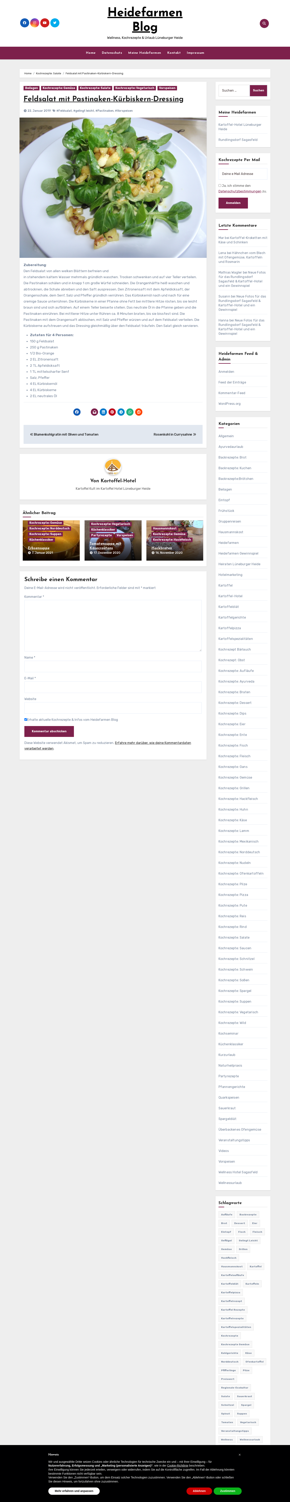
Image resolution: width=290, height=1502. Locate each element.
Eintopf (224, 500)
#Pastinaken (104, 111)
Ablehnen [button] (199, 1491)
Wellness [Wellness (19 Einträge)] (227, 1439)
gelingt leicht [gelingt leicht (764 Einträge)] (248, 1240)
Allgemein (226, 436)
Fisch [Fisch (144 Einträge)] (241, 1231)
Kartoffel (226, 585)
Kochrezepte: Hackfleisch (172, 540)
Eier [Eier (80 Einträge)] (254, 1223)
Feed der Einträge (232, 382)
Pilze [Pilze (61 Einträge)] (246, 1370)
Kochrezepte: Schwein (236, 969)
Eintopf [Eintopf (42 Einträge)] (226, 1231)
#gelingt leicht (83, 111)
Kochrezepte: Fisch (233, 745)
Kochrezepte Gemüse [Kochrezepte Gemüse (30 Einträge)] (235, 1344)
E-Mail (30, 677)
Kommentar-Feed (232, 393)
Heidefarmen (229, 543)
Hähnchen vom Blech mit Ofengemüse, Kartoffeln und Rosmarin (242, 257)
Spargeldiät (227, 1119)
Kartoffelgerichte (232, 617)
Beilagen (31, 88)
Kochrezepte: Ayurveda (237, 681)
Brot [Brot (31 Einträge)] (224, 1223)
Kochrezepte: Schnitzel (237, 959)
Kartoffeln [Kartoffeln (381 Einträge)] (252, 1283)
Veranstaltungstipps (234, 1140)
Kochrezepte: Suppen (45, 534)
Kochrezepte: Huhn (233, 809)
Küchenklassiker (41, 540)
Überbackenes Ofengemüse (240, 1129)
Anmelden (226, 372)
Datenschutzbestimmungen (240, 191)
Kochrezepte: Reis (232, 916)
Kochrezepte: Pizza (233, 895)
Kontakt (174, 53)
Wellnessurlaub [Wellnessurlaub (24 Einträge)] (250, 1439)
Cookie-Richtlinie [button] (177, 1465)
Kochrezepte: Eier (232, 724)
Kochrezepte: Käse (233, 820)
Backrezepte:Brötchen (236, 479)
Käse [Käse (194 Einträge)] (248, 1353)
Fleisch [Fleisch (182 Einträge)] (257, 1231)
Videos (224, 1151)
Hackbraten (161, 548)
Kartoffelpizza (230, 628)
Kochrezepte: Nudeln (235, 863)
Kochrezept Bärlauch (235, 649)
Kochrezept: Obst (232, 660)
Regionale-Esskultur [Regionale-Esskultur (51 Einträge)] (234, 1387)
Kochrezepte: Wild (232, 1023)
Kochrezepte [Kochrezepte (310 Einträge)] (229, 1335)
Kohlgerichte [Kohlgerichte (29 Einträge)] (229, 1353)
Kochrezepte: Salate (95, 88)
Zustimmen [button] (227, 1491)
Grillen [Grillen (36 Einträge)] (243, 1249)
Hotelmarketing (231, 575)
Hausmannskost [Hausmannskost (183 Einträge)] (232, 1266)
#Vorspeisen (124, 111)
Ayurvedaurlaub (231, 447)
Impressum (195, 53)
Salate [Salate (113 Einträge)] (225, 1396)
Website (30, 698)
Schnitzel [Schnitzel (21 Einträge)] (227, 1405)
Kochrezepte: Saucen (235, 948)
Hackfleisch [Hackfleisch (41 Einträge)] (228, 1257)
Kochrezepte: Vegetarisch (134, 88)
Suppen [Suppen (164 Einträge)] (242, 1413)
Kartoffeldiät (229, 607)
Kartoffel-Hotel (118, 481)
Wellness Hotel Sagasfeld (238, 1172)
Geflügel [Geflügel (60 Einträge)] (226, 1240)
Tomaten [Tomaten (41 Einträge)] (227, 1422)
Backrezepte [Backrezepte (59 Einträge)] (248, 1214)
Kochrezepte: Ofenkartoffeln (241, 873)
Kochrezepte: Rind (233, 927)
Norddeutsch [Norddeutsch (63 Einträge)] (229, 1361)
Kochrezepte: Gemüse (59, 88)
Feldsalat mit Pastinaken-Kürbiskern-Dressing (107, 99)
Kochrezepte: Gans (233, 767)
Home (91, 53)
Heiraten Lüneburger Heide (240, 564)
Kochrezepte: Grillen (234, 788)
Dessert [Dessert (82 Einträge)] (239, 1223)
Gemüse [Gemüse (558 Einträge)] (226, 1249)
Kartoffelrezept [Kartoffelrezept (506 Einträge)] (231, 1301)
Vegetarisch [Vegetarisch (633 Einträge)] (248, 1422)
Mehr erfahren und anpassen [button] (74, 1491)
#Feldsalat (64, 111)
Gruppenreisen (230, 521)
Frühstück (226, 511)
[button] (239, 1454)
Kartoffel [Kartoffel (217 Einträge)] (256, 1266)
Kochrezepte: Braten (235, 692)
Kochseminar (228, 1033)
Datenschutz (112, 53)
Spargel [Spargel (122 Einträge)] (246, 1405)
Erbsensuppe (39, 548)
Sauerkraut (227, 1108)
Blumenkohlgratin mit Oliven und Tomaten (64, 434)
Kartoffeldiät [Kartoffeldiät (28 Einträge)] (229, 1283)
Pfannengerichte (232, 1087)
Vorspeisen (167, 88)
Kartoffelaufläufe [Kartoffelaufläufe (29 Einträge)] (232, 1275)
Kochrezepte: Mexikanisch (239, 841)
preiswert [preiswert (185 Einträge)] (227, 1379)
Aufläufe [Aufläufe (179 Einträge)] (226, 1214)
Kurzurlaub (227, 1055)
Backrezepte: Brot (232, 457)
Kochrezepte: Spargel (235, 991)
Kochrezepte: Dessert (235, 703)
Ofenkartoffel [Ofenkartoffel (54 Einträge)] (254, 1361)
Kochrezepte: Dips (232, 713)
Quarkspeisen (229, 1097)
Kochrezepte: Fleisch (235, 756)
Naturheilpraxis (230, 1065)
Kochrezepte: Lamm (234, 831)
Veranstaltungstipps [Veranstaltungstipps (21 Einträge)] (235, 1431)
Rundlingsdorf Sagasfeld (238, 140)
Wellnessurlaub (230, 1183)
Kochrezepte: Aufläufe (236, 671)
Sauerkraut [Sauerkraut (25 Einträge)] (244, 1396)
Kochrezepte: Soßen (234, 980)
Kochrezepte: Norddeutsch (49, 528)
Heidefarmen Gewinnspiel (239, 553)
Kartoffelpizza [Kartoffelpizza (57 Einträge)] (230, 1292)
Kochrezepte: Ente (233, 735)
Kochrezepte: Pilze (233, 884)
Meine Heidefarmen (144, 53)
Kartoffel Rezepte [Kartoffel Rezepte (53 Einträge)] (233, 1309)
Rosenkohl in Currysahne (175, 434)
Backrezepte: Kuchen (235, 468)
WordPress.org (230, 404)
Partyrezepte (101, 535)
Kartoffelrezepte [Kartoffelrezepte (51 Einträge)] (232, 1318)
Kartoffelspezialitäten (236, 639)
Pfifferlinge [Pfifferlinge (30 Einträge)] (228, 1370)
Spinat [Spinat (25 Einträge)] (225, 1413)
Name (29, 657)
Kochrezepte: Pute (233, 905)
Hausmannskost (165, 528)
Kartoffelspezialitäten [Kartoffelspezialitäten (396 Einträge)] (236, 1327)
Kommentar (34, 596)
